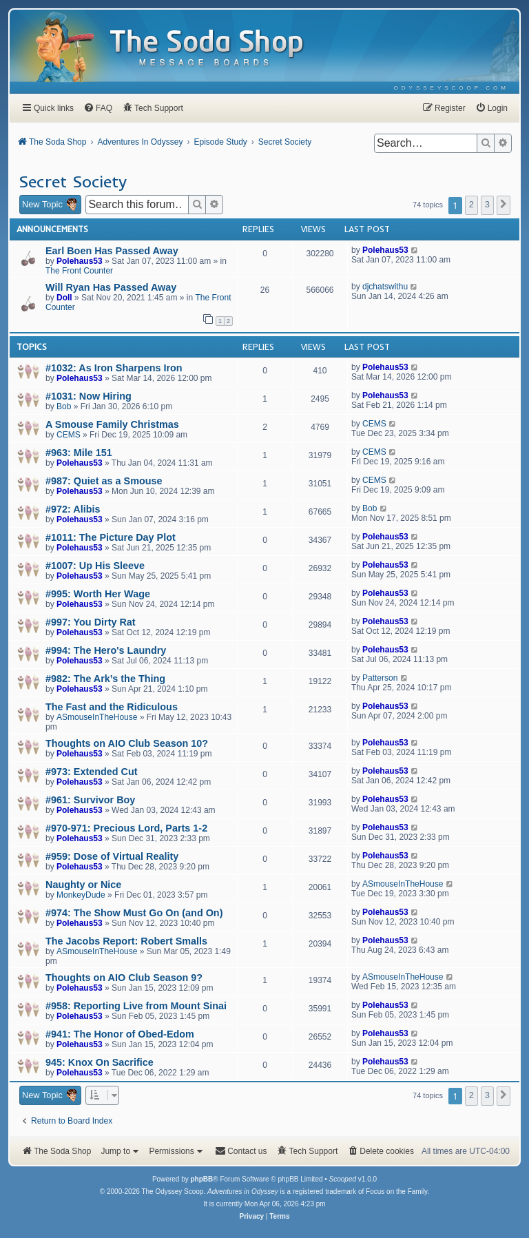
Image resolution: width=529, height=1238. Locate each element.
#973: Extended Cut (91, 771)
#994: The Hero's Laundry (105, 650)
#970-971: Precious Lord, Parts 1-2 (126, 828)
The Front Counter (79, 271)
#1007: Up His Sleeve (95, 565)
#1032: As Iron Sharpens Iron (114, 367)
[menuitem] (451, 88)
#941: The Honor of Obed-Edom (119, 1034)
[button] (503, 205)
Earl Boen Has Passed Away (111, 250)
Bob (63, 406)
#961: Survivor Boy (90, 799)
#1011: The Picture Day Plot (110, 537)
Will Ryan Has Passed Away (110, 287)
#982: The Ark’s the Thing (105, 678)
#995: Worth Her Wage (97, 593)
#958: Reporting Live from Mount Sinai (136, 1005)
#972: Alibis (72, 509)
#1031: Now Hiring (88, 396)
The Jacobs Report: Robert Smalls (126, 941)
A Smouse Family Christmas (112, 424)
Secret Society (73, 181)
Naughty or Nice (83, 884)
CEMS (68, 435)
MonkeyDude (80, 895)
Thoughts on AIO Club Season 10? (126, 743)
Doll (64, 297)
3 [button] (487, 204)
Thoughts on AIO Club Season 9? (124, 977)
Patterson (379, 678)
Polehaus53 (79, 261)
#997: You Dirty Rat (90, 622)
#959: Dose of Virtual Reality (111, 856)
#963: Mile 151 (78, 452)
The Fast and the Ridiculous (111, 706)
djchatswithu (385, 286)
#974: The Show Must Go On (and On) (133, 912)
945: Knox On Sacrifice (99, 1062)
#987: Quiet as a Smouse (104, 480)
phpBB (201, 1179)
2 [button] (471, 204)
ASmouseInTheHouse (96, 717)
